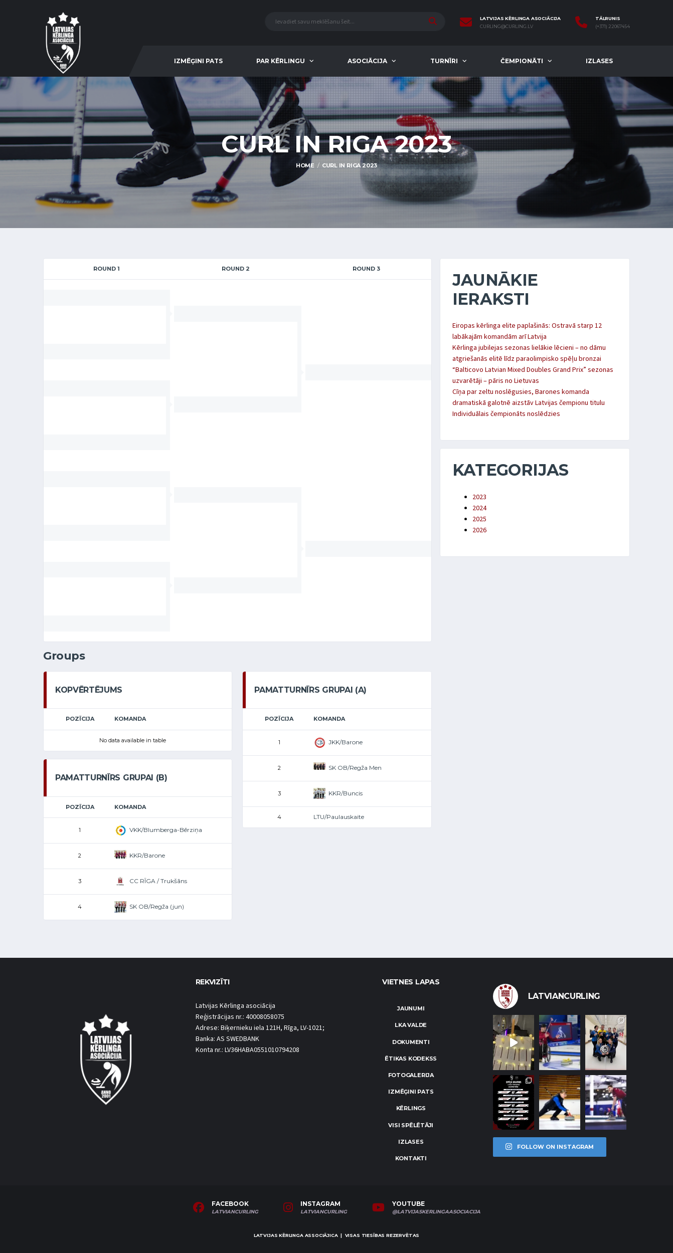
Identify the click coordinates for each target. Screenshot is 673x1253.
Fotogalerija (411, 1075)
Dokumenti (411, 1042)
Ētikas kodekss (411, 1058)
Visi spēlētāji (410, 1125)
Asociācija (367, 61)
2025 (479, 519)
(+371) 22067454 (612, 26)
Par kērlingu (280, 61)
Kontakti (411, 1158)
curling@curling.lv (506, 26)
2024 (479, 508)
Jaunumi (410, 1008)
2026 (479, 530)
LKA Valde (411, 1024)
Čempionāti (521, 61)
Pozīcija (80, 718)
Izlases (599, 61)
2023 (479, 497)
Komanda (130, 718)
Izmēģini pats (198, 61)
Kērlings (411, 1108)
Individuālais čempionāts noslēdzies (506, 414)
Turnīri (444, 61)
